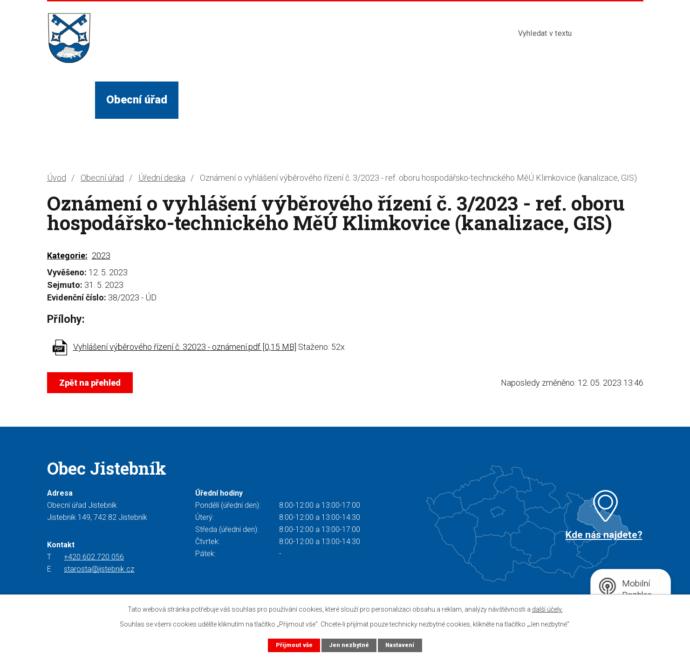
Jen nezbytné (348, 644)
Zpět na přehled (90, 383)
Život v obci (220, 99)
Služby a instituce (317, 99)
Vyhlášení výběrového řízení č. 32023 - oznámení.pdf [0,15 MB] (184, 347)
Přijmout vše (293, 644)
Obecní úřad (136, 99)
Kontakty (465, 99)
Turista (402, 99)
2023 (101, 255)
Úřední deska (161, 178)
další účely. (547, 609)
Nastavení (400, 644)
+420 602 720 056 (94, 556)
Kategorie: (67, 255)
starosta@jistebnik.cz (99, 569)
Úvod (71, 99)
